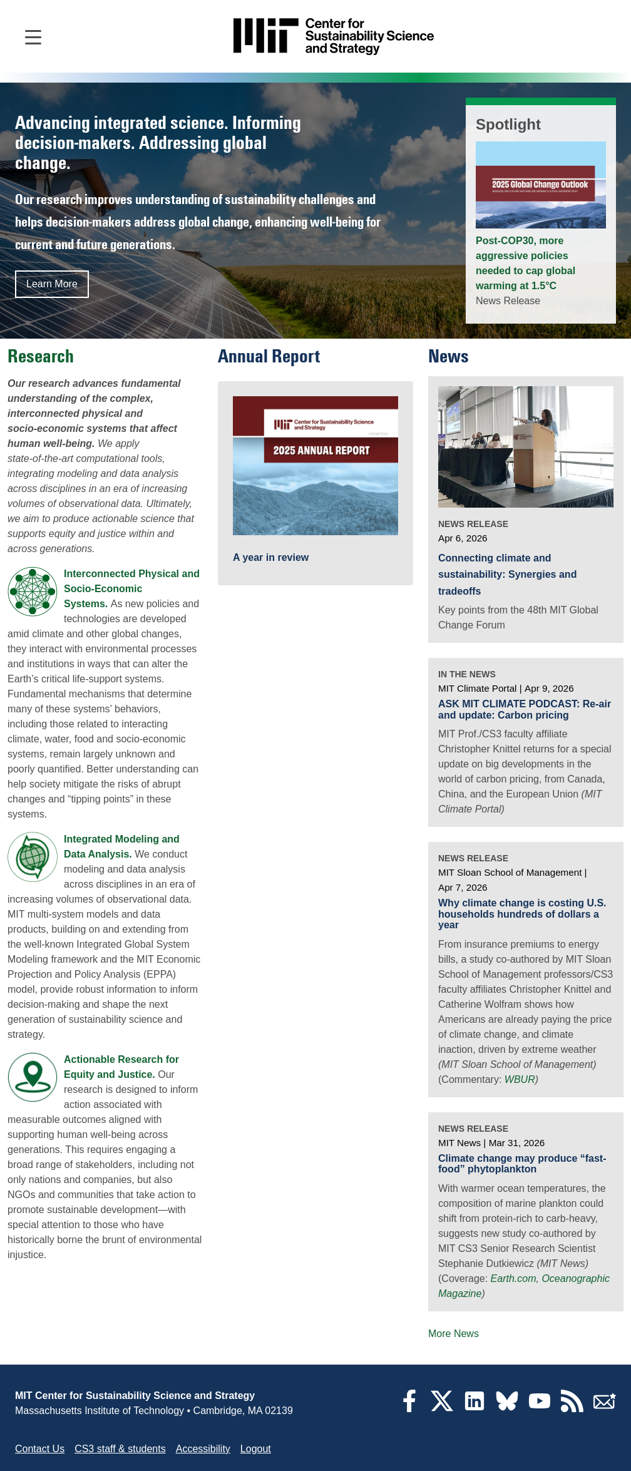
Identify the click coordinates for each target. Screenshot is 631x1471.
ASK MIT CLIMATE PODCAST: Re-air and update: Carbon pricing (524, 709)
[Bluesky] (507, 1408)
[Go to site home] (333, 36)
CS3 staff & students (120, 1448)
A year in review (271, 557)
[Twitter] (442, 1408)
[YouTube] (539, 1408)
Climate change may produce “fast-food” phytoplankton (522, 1164)
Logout (255, 1448)
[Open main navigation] (33, 36)
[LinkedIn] (474, 1408)
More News (453, 1333)
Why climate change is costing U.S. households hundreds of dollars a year (522, 914)
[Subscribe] (604, 1408)
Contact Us (39, 1448)
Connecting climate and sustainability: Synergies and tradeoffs (507, 575)
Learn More (52, 284)
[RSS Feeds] (572, 1408)
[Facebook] (409, 1408)
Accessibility (203, 1448)
